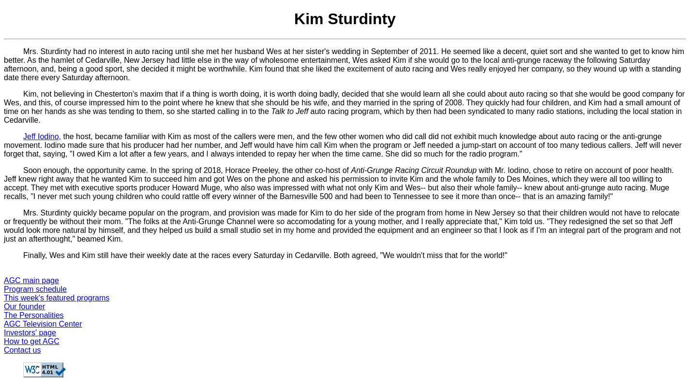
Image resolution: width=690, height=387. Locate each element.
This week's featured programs (56, 298)
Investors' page (30, 333)
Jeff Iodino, (42, 136)
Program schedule (35, 289)
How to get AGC (32, 341)
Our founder (24, 306)
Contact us (22, 350)
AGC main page (31, 280)
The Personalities (34, 315)
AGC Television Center (43, 324)
